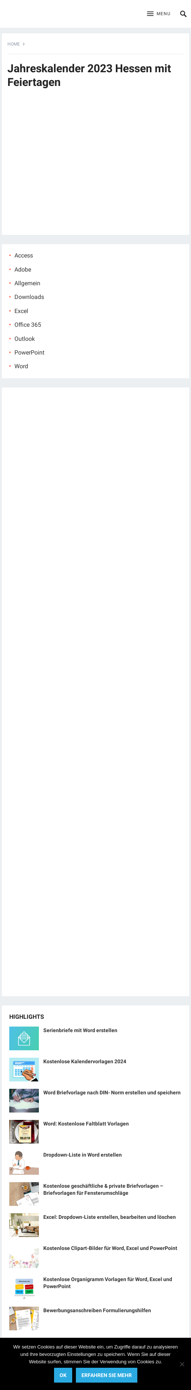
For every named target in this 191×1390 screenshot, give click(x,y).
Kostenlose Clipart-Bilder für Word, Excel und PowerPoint (110, 1248)
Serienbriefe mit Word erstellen (80, 1030)
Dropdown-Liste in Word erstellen (82, 1155)
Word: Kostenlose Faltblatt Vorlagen (86, 1124)
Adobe (22, 269)
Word (21, 366)
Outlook (24, 338)
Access (23, 255)
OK (63, 1375)
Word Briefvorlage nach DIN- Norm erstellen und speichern (112, 1092)
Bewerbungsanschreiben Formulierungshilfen (97, 1310)
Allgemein (27, 283)
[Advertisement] (95, 167)
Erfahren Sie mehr (106, 1375)
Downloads (29, 296)
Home (13, 44)
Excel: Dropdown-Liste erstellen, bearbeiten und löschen (109, 1217)
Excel (21, 311)
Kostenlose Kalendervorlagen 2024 (84, 1061)
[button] (159, 14)
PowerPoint (29, 352)
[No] (181, 1364)
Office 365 (27, 324)
